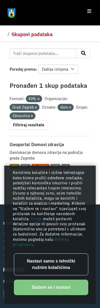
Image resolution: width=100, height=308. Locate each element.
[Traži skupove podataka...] (43, 53)
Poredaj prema (23, 69)
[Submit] (83, 53)
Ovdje (37, 219)
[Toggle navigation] (89, 11)
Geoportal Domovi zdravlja (37, 144)
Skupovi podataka (32, 34)
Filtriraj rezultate (28, 125)
